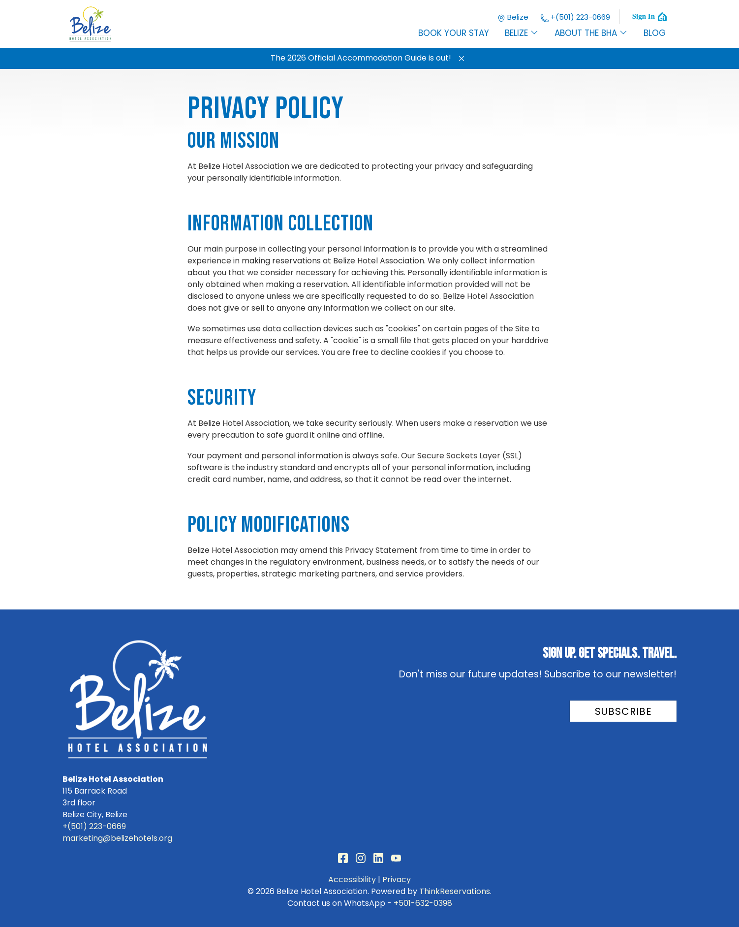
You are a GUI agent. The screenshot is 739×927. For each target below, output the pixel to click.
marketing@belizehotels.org (117, 838)
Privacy (396, 879)
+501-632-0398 (423, 903)
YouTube (396, 858)
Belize (512, 17)
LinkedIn (378, 858)
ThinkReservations (454, 891)
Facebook (343, 858)
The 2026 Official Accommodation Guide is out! (361, 58)
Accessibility (352, 879)
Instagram (361, 858)
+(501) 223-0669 (575, 17)
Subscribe (623, 711)
